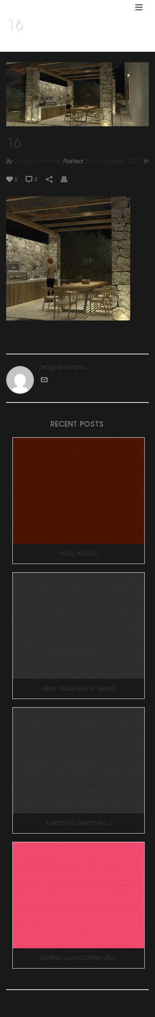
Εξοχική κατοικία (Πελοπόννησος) (81, 46)
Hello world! (79, 553)
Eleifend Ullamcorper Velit (79, 958)
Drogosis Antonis (37, 161)
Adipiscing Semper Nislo (78, 823)
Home (26, 46)
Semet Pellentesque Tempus (78, 688)
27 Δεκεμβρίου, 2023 (112, 161)
